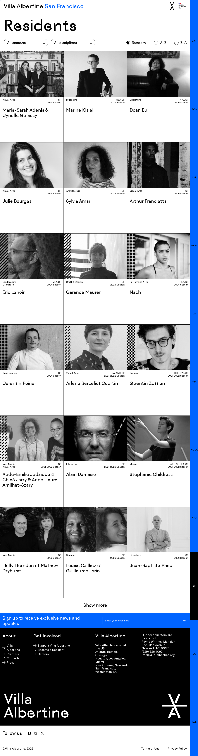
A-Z (163, 42)
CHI (194, 177)
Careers (43, 654)
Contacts (13, 658)
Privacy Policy (177, 748)
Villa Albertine (44, 6)
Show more (95, 605)
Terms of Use (150, 748)
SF (194, 585)
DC (194, 653)
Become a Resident (51, 649)
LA (194, 313)
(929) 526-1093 (152, 651)
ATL (194, 41)
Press (10, 662)
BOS (194, 109)
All (194, 721)
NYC (194, 517)
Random (139, 42)
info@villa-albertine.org (158, 655)
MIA (194, 381)
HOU (194, 245)
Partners (13, 654)
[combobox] (26, 42)
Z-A (183, 42)
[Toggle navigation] (194, 4)
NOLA (194, 449)
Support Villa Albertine (54, 645)
